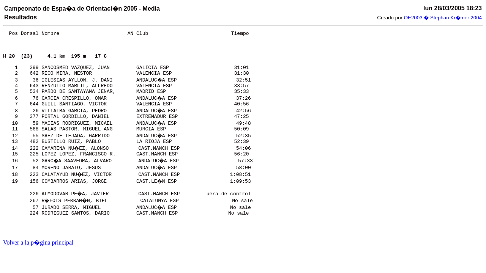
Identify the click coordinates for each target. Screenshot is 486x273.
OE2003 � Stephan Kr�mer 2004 (443, 17)
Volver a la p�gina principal (38, 242)
